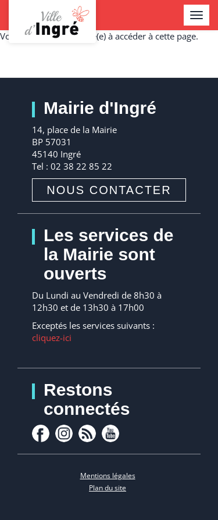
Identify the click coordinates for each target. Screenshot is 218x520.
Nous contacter (109, 190)
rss (87, 433)
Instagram (64, 433)
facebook (40, 433)
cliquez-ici (52, 337)
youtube (110, 433)
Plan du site (107, 488)
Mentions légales (107, 475)
